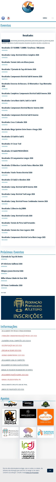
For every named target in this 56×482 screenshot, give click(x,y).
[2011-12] (41, 43)
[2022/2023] (28, 41)
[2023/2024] (21, 41)
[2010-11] (47, 43)
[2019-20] (47, 41)
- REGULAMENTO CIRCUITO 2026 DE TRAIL (14, 384)
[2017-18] (6, 43)
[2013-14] (29, 43)
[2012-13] (35, 43)
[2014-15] (24, 43)
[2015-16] (18, 43)
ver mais (3, 292)
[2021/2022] (35, 41)
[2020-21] (41, 41)
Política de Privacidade (32, 472)
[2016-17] (12, 43)
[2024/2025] (13, 41)
